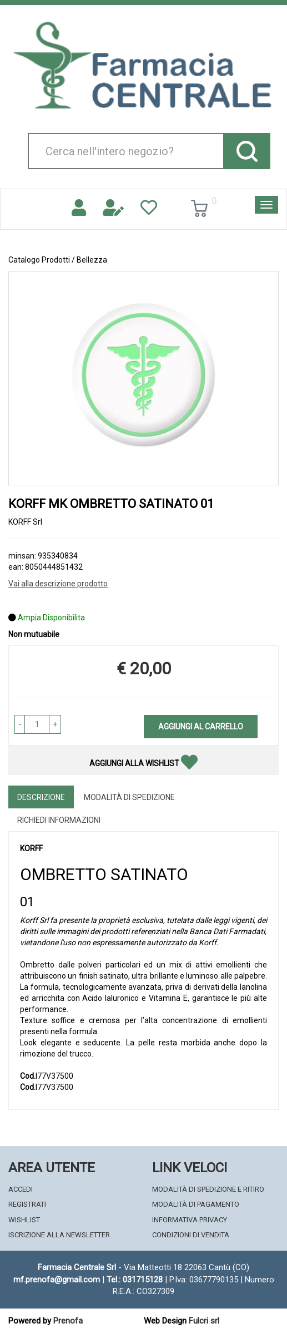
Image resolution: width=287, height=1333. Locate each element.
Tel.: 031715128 (135, 1280)
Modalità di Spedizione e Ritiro (208, 1189)
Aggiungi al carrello (200, 726)
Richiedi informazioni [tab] (58, 820)
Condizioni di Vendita (190, 1235)
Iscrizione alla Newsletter (59, 1235)
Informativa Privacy (189, 1220)
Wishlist (24, 1220)
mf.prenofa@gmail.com (56, 1280)
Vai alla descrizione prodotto (58, 583)
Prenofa (68, 1321)
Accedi (20, 1189)
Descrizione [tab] (41, 797)
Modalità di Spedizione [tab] (129, 797)
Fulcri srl (204, 1321)
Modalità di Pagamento (195, 1204)
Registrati (27, 1204)
